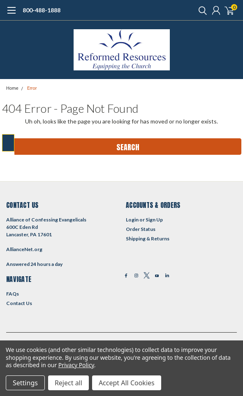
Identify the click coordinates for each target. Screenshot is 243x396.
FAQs (12, 294)
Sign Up (154, 220)
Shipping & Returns (147, 238)
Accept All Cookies (127, 382)
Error (32, 88)
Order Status (140, 229)
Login (132, 220)
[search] (200, 10)
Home (12, 88)
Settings (25, 382)
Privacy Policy (76, 365)
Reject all (68, 382)
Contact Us (19, 303)
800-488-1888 (41, 10)
